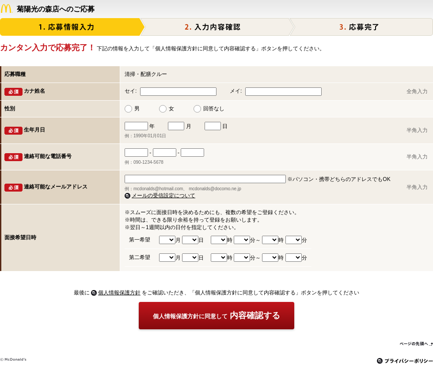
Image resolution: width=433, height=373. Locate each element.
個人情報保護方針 (119, 293)
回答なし (213, 108)
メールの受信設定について (163, 195)
